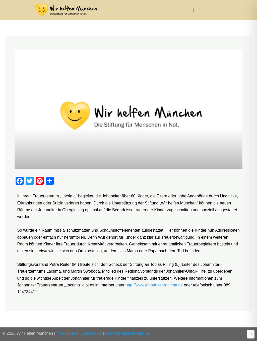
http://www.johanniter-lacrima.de (154, 285)
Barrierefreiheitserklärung (127, 333)
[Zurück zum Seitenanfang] (250, 334)
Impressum (66, 333)
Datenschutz (90, 333)
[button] (193, 10)
